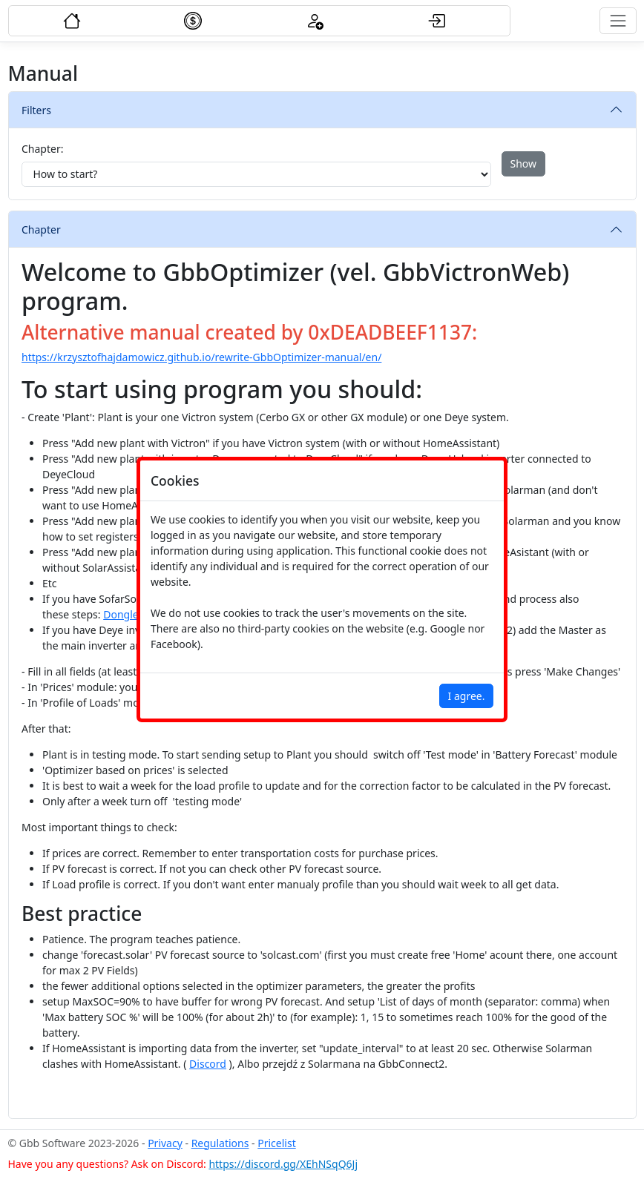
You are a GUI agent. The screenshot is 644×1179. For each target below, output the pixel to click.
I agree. (466, 696)
